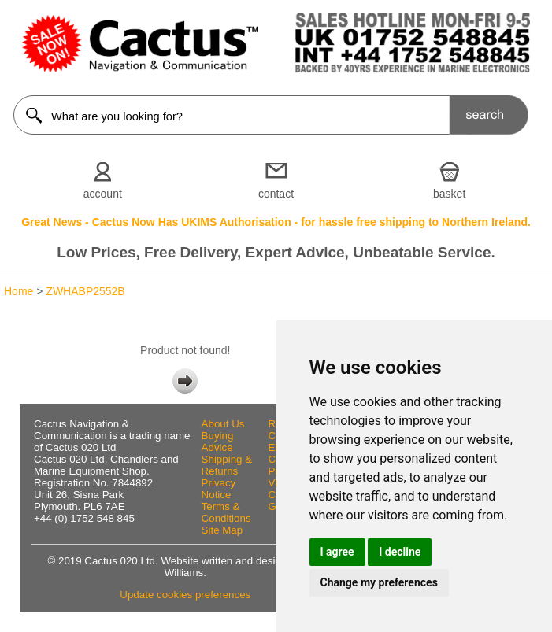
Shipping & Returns (227, 465)
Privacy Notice (219, 489)
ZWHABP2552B (85, 291)
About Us (223, 424)
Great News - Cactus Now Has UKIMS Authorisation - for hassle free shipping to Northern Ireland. (276, 222)
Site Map (222, 530)
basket (449, 193)
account (102, 193)
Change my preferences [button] (379, 582)
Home (18, 291)
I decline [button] (399, 551)
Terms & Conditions (226, 512)
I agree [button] (337, 551)
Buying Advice (218, 441)
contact (276, 193)
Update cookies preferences (185, 595)
